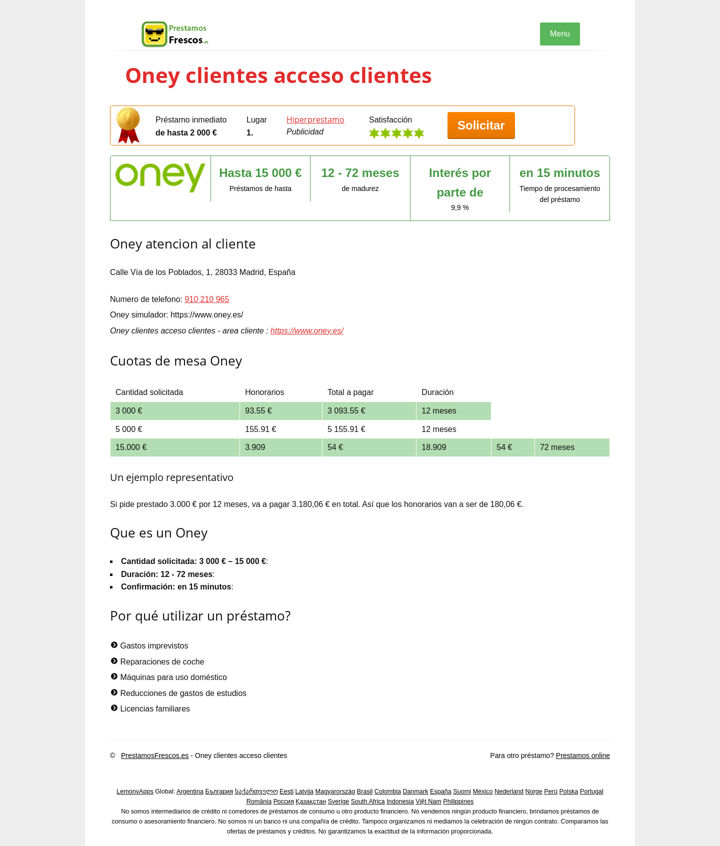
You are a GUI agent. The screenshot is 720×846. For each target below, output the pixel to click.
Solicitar (481, 125)
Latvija (305, 791)
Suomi (462, 791)
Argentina (190, 791)
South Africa (368, 801)
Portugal (592, 791)
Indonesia (400, 801)
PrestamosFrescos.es (154, 756)
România (259, 801)
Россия (284, 801)
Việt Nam (429, 801)
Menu (560, 34)
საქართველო (256, 791)
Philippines (458, 801)
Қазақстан (311, 801)
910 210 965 (206, 299)
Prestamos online (583, 756)
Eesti (287, 791)
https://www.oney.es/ (307, 330)
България (219, 791)
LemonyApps (135, 791)
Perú (551, 791)
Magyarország (336, 791)
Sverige (339, 801)
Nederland (509, 791)
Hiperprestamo (315, 119)
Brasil (365, 791)
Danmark (415, 791)
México (483, 791)
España (441, 791)
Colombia (387, 791)
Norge (534, 791)
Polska (568, 791)
